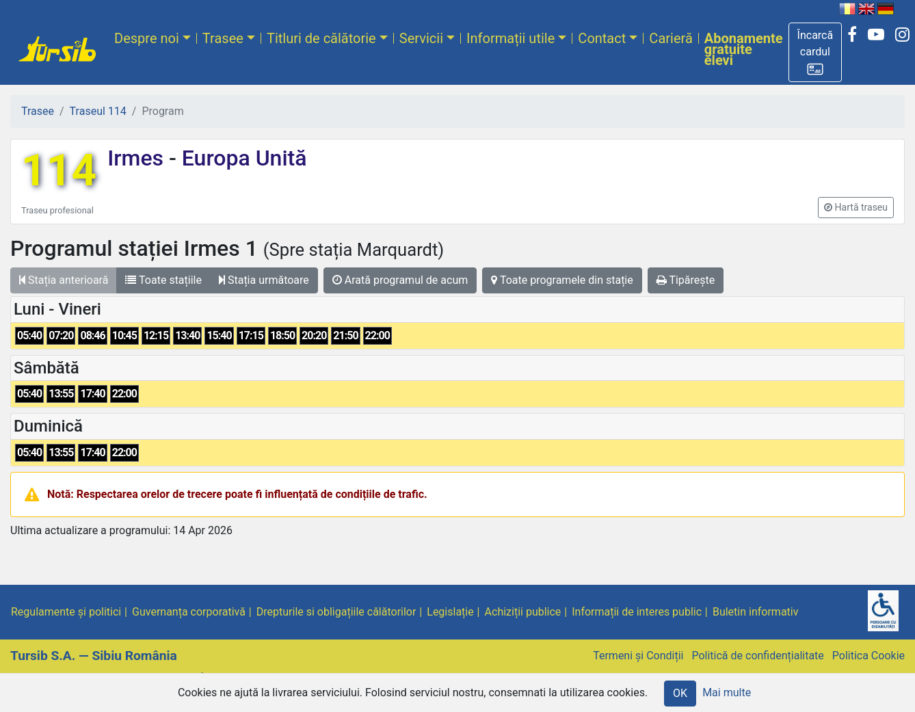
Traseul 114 (98, 111)
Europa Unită (241, 158)
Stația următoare (264, 280)
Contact (602, 38)
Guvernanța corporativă (189, 611)
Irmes (138, 158)
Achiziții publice (523, 611)
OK (680, 693)
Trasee (222, 38)
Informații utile (510, 38)
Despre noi (146, 38)
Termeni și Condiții (638, 655)
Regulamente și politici (66, 611)
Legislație (450, 611)
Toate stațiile (163, 280)
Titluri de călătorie (321, 38)
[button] (815, 52)
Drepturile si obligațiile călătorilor (336, 611)
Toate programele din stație (562, 280)
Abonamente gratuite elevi (743, 49)
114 (58, 170)
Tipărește (686, 280)
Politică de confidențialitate (757, 655)
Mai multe (726, 692)
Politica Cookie (868, 655)
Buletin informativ (756, 611)
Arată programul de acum (400, 280)
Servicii (421, 38)
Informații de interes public (637, 611)
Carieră (670, 38)
